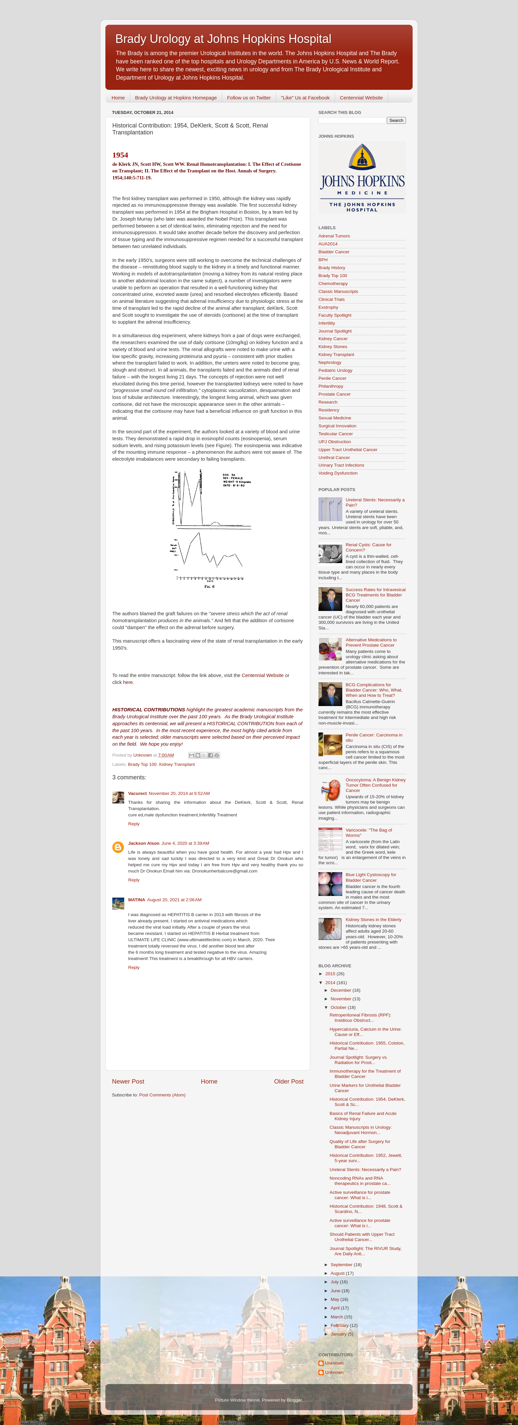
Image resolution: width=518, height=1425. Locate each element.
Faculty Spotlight (335, 315)
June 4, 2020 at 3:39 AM (185, 843)
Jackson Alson (144, 843)
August (338, 1273)
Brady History (331, 267)
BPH (323, 259)
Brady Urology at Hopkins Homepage (176, 97)
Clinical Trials (331, 299)
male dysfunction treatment (171, 814)
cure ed (135, 814)
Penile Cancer (332, 378)
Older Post (289, 1081)
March (337, 1316)
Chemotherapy (333, 283)
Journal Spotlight (335, 331)
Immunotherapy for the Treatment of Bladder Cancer (365, 1074)
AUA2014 (328, 243)
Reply (134, 823)
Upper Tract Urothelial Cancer (348, 449)
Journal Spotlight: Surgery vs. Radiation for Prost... (359, 1060)
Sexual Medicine (334, 417)
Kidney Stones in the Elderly (373, 919)
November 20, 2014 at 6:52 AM (179, 793)
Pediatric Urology (335, 370)
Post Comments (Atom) (162, 1094)
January (339, 1334)
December (341, 990)
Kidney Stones (332, 346)
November (341, 998)
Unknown (334, 1363)
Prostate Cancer (334, 394)
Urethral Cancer (334, 457)
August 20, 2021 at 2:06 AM (174, 899)
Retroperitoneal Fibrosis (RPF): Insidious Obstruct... (360, 1018)
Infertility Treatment (218, 814)
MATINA (136, 899)
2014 (331, 982)
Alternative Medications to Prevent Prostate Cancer (371, 642)
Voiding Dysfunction (338, 473)
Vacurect (137, 793)
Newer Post (128, 1081)
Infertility (326, 323)
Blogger (294, 1400)
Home (118, 97)
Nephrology (329, 362)
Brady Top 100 (142, 764)
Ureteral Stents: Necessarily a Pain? (365, 1169)
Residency (328, 410)
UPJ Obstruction (334, 441)
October (339, 1007)
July (335, 1281)
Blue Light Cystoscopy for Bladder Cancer (371, 877)
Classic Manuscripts (338, 291)
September (342, 1264)
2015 (331, 973)
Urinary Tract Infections (341, 465)
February (340, 1325)
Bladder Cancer (334, 251)
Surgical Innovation (337, 425)
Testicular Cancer (335, 433)
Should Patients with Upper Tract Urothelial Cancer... (362, 1237)
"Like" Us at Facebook (305, 97)
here (128, 682)
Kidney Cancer (333, 338)
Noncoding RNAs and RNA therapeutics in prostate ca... (360, 1181)
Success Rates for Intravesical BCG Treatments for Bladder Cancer (376, 595)
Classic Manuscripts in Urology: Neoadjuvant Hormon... (361, 1130)
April (336, 1307)
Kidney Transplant (177, 764)
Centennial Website (361, 97)
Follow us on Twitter (249, 97)
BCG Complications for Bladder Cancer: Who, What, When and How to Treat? (374, 690)
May (335, 1299)
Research (328, 402)
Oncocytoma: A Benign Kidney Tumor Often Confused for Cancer (376, 785)
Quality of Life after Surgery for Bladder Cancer (360, 1144)
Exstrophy (328, 307)
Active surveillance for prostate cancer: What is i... (360, 1195)
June (336, 1290)
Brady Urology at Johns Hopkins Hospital (223, 39)
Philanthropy (330, 386)
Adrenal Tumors (334, 235)
